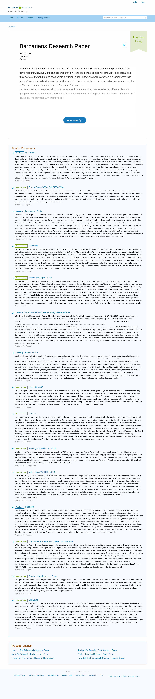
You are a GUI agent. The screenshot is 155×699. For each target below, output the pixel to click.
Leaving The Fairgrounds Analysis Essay (30, 650)
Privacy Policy (67, 675)
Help (101, 675)
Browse (30, 18)
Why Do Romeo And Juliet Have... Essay (30, 654)
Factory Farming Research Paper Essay (96, 654)
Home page (11, 27)
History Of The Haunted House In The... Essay (33, 658)
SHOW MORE (74, 120)
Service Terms (80, 675)
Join (135, 2)
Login (143, 2)
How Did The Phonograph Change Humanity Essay (101, 658)
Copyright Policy (19, 675)
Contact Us (92, 675)
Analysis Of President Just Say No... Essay (97, 650)
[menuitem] (135, 2)
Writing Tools (42, 18)
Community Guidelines (36, 675)
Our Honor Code (53, 675)
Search (20, 18)
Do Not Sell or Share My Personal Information (124, 676)
